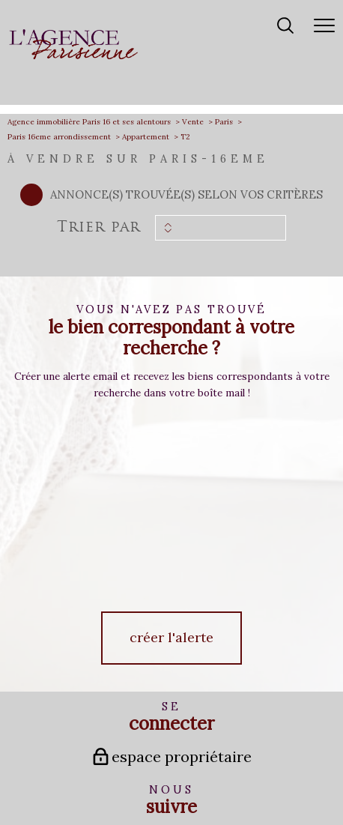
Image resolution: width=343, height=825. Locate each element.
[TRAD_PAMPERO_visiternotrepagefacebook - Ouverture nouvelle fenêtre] (140, 649)
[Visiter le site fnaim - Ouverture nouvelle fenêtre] (171, 736)
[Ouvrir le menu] (324, 26)
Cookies (171, 785)
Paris (224, 122)
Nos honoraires (58, 777)
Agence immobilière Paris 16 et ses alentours (89, 122)
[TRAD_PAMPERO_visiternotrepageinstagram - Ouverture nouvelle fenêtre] (171, 649)
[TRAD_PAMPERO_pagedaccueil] (73, 55)
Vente (193, 122)
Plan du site (107, 777)
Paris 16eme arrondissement (59, 137)
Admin (202, 777)
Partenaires (237, 777)
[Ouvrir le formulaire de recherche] (285, 26)
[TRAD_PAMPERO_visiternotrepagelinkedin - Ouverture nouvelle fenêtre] (203, 649)
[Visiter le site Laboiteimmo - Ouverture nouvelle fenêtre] (171, 808)
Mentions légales (159, 777)
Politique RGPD (285, 777)
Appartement (145, 137)
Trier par (98, 227)
